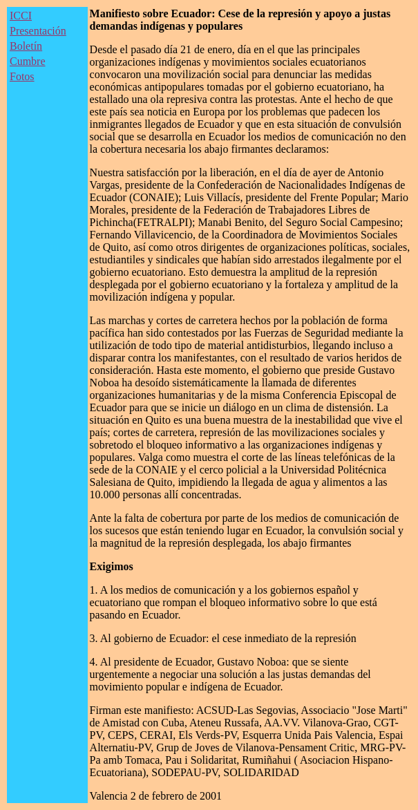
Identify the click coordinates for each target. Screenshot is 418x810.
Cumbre (28, 61)
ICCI (21, 15)
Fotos (22, 76)
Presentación (38, 31)
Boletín (26, 46)
